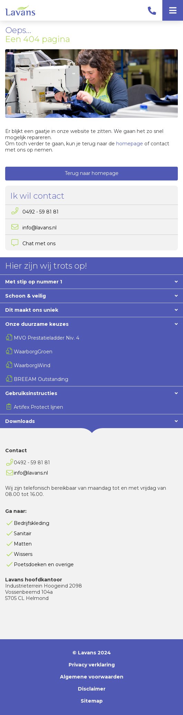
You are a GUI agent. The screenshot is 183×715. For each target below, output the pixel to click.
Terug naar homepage (92, 173)
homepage (129, 144)
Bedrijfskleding (31, 523)
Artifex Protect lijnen (38, 407)
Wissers (23, 554)
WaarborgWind (32, 365)
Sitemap (92, 701)
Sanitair (22, 533)
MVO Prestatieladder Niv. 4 (46, 338)
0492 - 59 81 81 (40, 212)
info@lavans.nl (39, 228)
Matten (23, 544)
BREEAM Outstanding (41, 379)
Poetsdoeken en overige (44, 564)
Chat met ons (38, 243)
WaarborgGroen (33, 352)
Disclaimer (91, 689)
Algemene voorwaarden (91, 677)
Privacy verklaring (92, 665)
